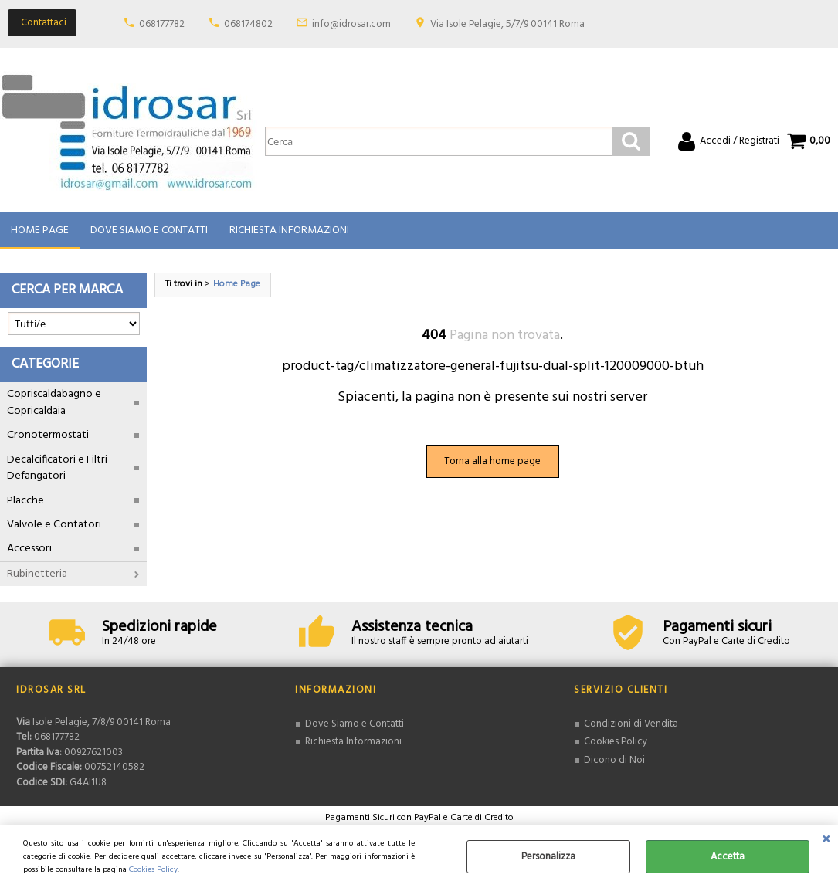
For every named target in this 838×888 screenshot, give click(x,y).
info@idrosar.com (351, 24)
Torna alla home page (492, 461)
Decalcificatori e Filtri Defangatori (57, 468)
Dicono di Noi (614, 760)
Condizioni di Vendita (631, 724)
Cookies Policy (153, 869)
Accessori (29, 549)
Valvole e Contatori (54, 525)
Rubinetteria (37, 574)
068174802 (248, 24)
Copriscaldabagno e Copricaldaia (54, 403)
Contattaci (43, 23)
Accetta (728, 857)
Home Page (40, 230)
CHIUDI (826, 841)
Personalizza (548, 857)
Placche (25, 501)
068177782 (162, 24)
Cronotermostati (48, 436)
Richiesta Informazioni (289, 230)
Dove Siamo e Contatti (149, 230)
